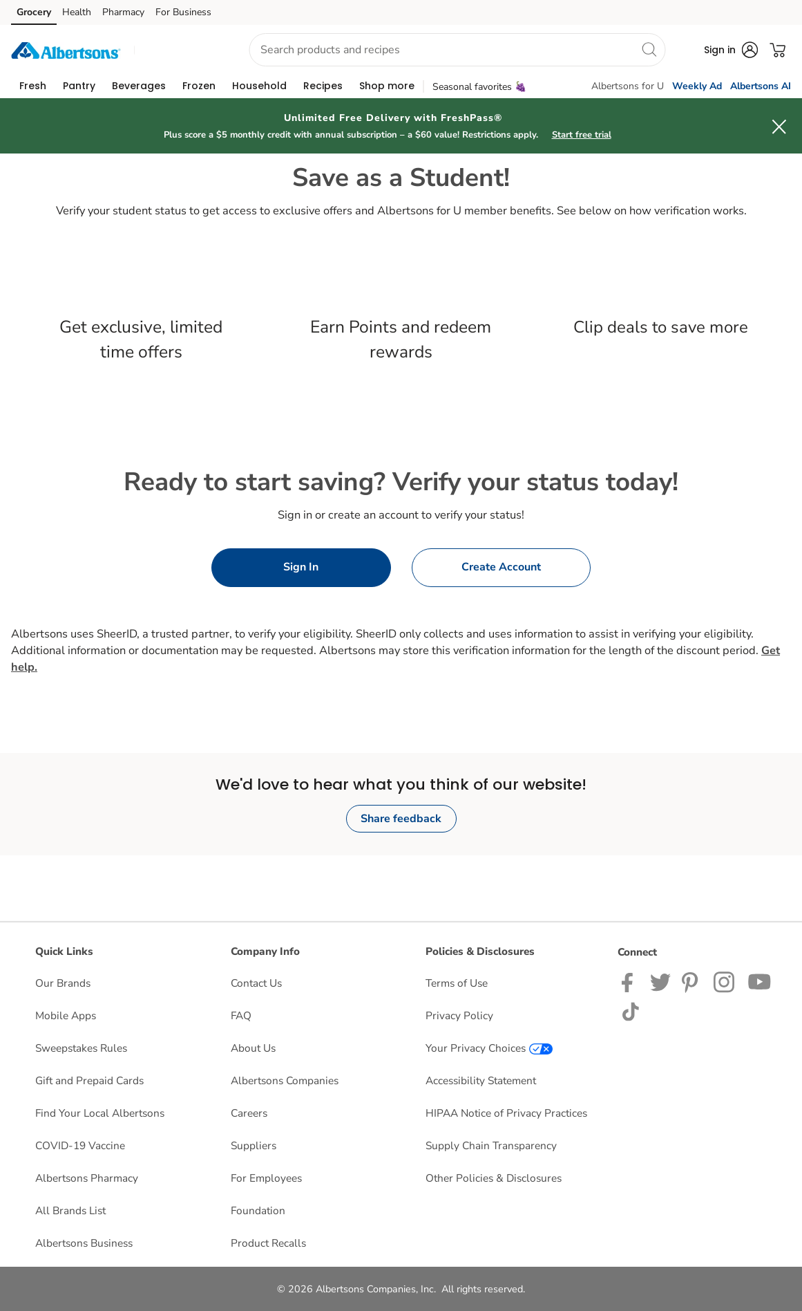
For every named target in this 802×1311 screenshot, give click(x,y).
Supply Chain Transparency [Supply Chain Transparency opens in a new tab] (491, 1145)
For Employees (266, 1178)
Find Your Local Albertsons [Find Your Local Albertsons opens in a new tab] (99, 1113)
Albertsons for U (627, 86)
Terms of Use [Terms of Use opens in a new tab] (457, 983)
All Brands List (70, 1210)
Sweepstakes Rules (81, 1048)
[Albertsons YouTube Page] (760, 981)
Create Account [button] (501, 567)
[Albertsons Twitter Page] (660, 981)
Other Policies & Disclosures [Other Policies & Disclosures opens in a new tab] (494, 1178)
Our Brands (62, 983)
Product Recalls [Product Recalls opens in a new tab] (268, 1243)
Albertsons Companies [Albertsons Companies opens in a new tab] (284, 1080)
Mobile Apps (65, 1015)
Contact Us (256, 983)
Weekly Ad (697, 86)
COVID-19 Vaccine (80, 1145)
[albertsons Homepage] (65, 49)
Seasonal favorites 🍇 (479, 86)
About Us (253, 1048)
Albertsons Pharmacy (86, 1178)
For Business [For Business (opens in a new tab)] (183, 12)
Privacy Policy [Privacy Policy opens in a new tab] (459, 1015)
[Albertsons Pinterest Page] (692, 981)
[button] (179, 50)
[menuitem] (32, 86)
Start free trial (581, 135)
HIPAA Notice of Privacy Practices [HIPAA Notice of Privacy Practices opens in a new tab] (506, 1113)
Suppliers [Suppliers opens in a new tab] (253, 1145)
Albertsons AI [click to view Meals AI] (760, 86)
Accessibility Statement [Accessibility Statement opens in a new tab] (481, 1080)
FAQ (241, 1015)
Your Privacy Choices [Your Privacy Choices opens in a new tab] (489, 1048)
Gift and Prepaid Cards (89, 1080)
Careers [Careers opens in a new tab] (249, 1113)
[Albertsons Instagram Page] (725, 981)
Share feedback (401, 818)
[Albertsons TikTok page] (630, 1010)
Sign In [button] (300, 567)
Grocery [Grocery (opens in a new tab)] (34, 12)
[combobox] (457, 49)
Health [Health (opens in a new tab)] (76, 12)
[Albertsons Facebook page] (630, 981)
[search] (649, 49)
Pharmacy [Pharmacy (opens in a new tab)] (123, 12)
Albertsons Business (84, 1243)
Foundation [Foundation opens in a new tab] (258, 1210)
